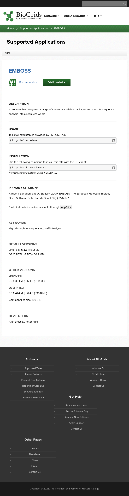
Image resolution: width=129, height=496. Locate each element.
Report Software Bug (33, 386)
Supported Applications (34, 28)
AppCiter (66, 207)
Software (50, 16)
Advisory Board (98, 380)
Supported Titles (33, 368)
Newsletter (35, 454)
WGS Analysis (53, 228)
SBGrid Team (98, 374)
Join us (35, 448)
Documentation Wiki (76, 405)
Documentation (28, 82)
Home (10, 28)
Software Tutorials (33, 391)
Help (96, 16)
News (35, 460)
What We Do (98, 368)
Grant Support (76, 423)
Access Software (33, 374)
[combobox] (64, 52)
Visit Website (56, 82)
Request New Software (33, 380)
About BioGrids (74, 16)
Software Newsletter (33, 397)
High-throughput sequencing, (26, 228)
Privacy (35, 466)
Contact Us (98, 386)
